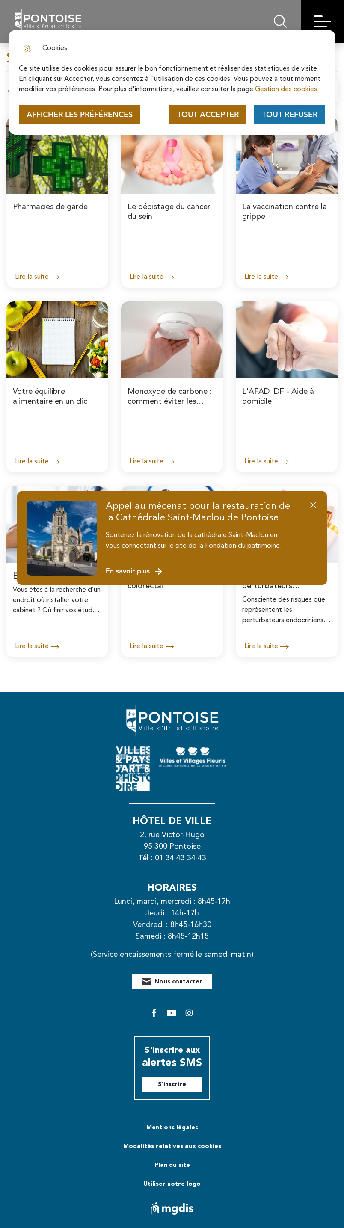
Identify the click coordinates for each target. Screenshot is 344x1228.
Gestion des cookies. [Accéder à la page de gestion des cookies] (287, 89)
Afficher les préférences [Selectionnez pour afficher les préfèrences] (80, 115)
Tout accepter (208, 115)
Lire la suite (37, 277)
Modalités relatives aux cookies (172, 1146)
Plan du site (172, 1165)
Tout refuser (289, 115)
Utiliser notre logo (172, 1184)
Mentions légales (172, 1128)
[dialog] (172, 82)
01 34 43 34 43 (180, 858)
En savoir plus (134, 571)
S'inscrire (172, 1084)
